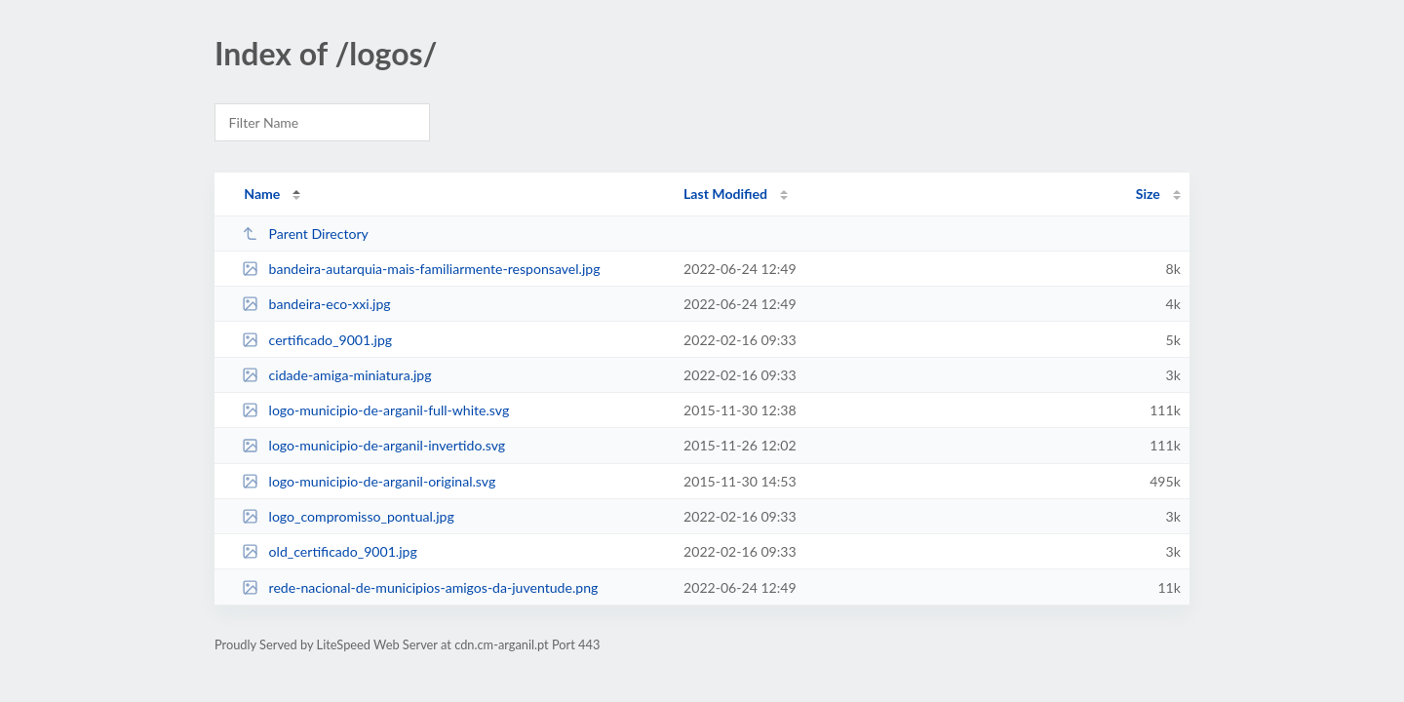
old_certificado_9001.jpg (329, 551)
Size (1148, 193)
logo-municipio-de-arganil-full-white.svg (375, 410)
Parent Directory (305, 233)
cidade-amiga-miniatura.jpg (336, 375)
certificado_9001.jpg (317, 340)
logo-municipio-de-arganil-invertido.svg (373, 445)
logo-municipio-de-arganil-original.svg (368, 481)
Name (262, 193)
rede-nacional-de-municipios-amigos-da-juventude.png (420, 587)
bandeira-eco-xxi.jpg (316, 303)
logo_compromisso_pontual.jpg (348, 516)
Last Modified (725, 193)
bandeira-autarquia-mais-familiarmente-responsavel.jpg (421, 268)
